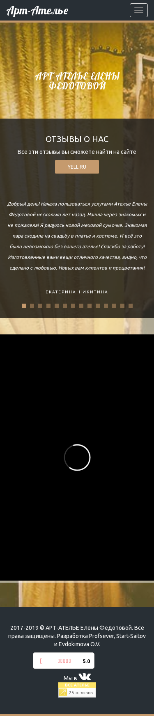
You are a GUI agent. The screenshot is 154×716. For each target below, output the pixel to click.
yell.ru (77, 166)
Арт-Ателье (37, 10)
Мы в (77, 678)
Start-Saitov (131, 636)
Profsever (101, 636)
